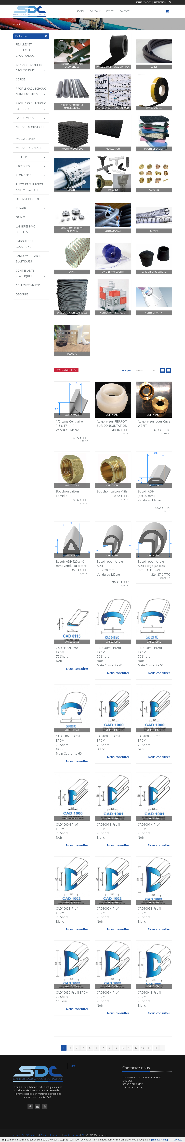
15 (155, 1047)
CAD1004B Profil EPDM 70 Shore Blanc (149, 998)
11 (129, 1047)
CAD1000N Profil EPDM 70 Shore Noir (68, 830)
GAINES (20, 217)
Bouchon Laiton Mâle (112, 491)
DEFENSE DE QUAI (27, 199)
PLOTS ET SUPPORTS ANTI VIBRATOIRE (29, 187)
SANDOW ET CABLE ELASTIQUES (31, 258)
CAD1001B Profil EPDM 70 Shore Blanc (108, 830)
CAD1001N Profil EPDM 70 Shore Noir (149, 830)
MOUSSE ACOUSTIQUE (31, 128)
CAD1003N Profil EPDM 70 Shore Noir (108, 998)
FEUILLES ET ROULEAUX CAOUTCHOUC (31, 50)
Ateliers (35, 1135)
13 (142, 1047)
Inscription (160, 2)
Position (145, 370)
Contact (45, 1135)
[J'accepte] (177, 1139)
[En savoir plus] (159, 1139)
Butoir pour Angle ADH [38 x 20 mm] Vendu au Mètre (110, 567)
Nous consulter (77, 669)
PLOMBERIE (31, 175)
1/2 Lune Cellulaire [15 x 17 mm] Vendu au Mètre (69, 425)
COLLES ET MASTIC (28, 285)
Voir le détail (72, 415)
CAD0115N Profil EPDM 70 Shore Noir (68, 654)
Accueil (16, 1135)
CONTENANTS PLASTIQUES (31, 273)
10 (123, 1047)
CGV (84, 1135)
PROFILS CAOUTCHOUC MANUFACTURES (31, 91)
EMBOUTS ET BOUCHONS (24, 244)
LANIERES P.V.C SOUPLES (25, 229)
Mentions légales (71, 1135)
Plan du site (56, 1135)
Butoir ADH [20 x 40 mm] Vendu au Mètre (71, 563)
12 (136, 1047)
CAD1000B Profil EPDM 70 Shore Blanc (108, 742)
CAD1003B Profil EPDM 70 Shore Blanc (149, 914)
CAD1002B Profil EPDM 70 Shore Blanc (67, 914)
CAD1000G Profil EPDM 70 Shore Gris (149, 742)
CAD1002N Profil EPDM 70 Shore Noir (108, 914)
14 (149, 1047)
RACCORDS (31, 166)
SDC (73, 1066)
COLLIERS (31, 157)
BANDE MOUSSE (31, 118)
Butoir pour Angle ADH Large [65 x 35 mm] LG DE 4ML (151, 565)
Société (26, 1135)
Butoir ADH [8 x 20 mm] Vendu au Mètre (149, 495)
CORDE (31, 79)
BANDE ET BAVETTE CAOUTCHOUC (31, 67)
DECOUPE (22, 294)
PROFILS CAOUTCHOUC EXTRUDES (31, 106)
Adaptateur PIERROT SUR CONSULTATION (112, 423)
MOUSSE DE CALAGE (29, 148)
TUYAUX (31, 208)
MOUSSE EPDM (25, 139)
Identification (144, 2)
